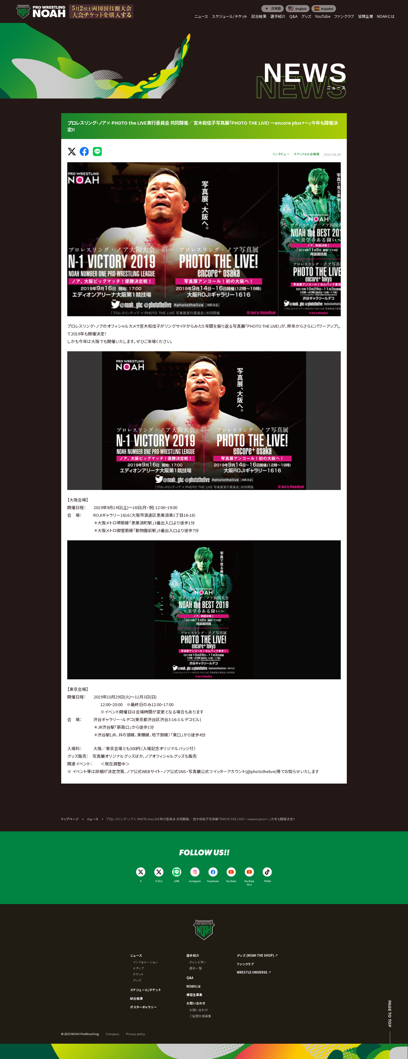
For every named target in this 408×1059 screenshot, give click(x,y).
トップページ (70, 819)
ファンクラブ (245, 964)
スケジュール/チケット (145, 990)
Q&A (189, 977)
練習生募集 (194, 994)
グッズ (137, 980)
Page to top (390, 1013)
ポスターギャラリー (143, 1007)
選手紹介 (192, 955)
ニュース (92, 819)
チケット (138, 974)
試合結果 (136, 998)
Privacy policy (135, 1034)
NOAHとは (193, 986)
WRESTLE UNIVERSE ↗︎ (254, 972)
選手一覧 (195, 968)
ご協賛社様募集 (200, 1016)
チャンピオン (197, 962)
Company (112, 1034)
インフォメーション (145, 962)
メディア (138, 968)
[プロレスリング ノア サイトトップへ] (40, 11)
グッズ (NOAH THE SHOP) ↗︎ (257, 955)
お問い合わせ (195, 1003)
